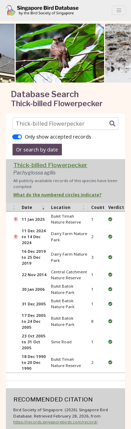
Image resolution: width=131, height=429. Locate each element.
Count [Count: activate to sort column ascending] (97, 207)
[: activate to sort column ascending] (12, 207)
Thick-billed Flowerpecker (50, 165)
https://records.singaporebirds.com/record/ (55, 421)
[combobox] (67, 123)
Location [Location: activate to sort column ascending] (61, 207)
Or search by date (37, 149)
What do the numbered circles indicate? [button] (57, 194)
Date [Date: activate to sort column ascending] (27, 207)
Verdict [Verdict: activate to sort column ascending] (116, 207)
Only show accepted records (58, 136)
